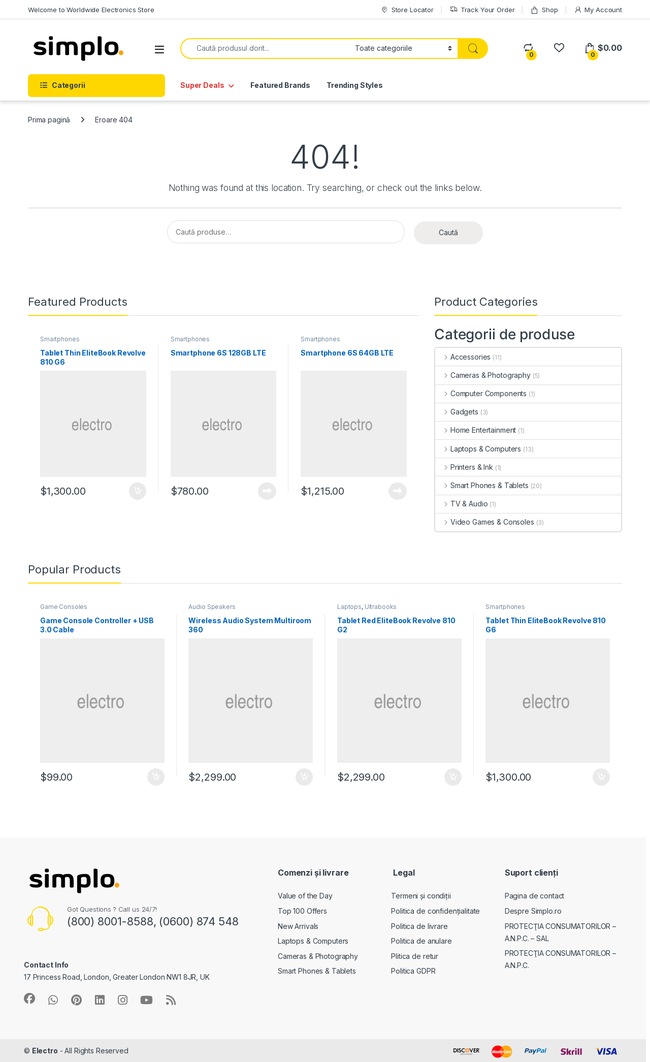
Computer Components (481, 393)
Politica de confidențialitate (435, 911)
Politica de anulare (421, 941)
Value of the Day (305, 895)
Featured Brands (280, 85)
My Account (598, 10)
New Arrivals (298, 926)
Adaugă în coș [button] (137, 491)
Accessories (463, 356)
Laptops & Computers (478, 448)
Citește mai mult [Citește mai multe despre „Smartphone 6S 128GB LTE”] (267, 491)
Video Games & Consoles (484, 522)
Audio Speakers (211, 606)
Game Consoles (63, 606)
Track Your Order (482, 10)
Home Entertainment (475, 430)
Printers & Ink (464, 467)
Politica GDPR (413, 971)
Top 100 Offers (302, 911)
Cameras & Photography (483, 375)
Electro (45, 1050)
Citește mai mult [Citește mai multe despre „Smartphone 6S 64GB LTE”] (397, 491)
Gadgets (456, 411)
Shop (544, 10)
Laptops (349, 606)
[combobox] (264, 48)
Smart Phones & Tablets (482, 485)
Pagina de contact (535, 895)
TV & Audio (461, 503)
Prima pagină (49, 119)
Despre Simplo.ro (533, 911)
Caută (448, 232)
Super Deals (202, 85)
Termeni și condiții (420, 895)
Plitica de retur (414, 956)
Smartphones (59, 339)
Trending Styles (355, 85)
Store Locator (407, 10)
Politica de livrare (419, 926)
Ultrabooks (381, 606)
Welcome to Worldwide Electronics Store (91, 10)
